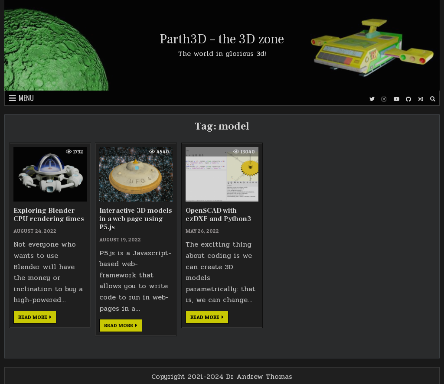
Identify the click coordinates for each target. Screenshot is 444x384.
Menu (26, 98)
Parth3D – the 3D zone (222, 39)
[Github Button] (408, 99)
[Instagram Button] (384, 99)
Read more (37, 318)
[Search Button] (432, 99)
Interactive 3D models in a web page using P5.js (135, 218)
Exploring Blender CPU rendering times (48, 214)
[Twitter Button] (372, 99)
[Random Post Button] (420, 99)
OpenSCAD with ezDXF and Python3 (218, 214)
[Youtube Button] (396, 99)
